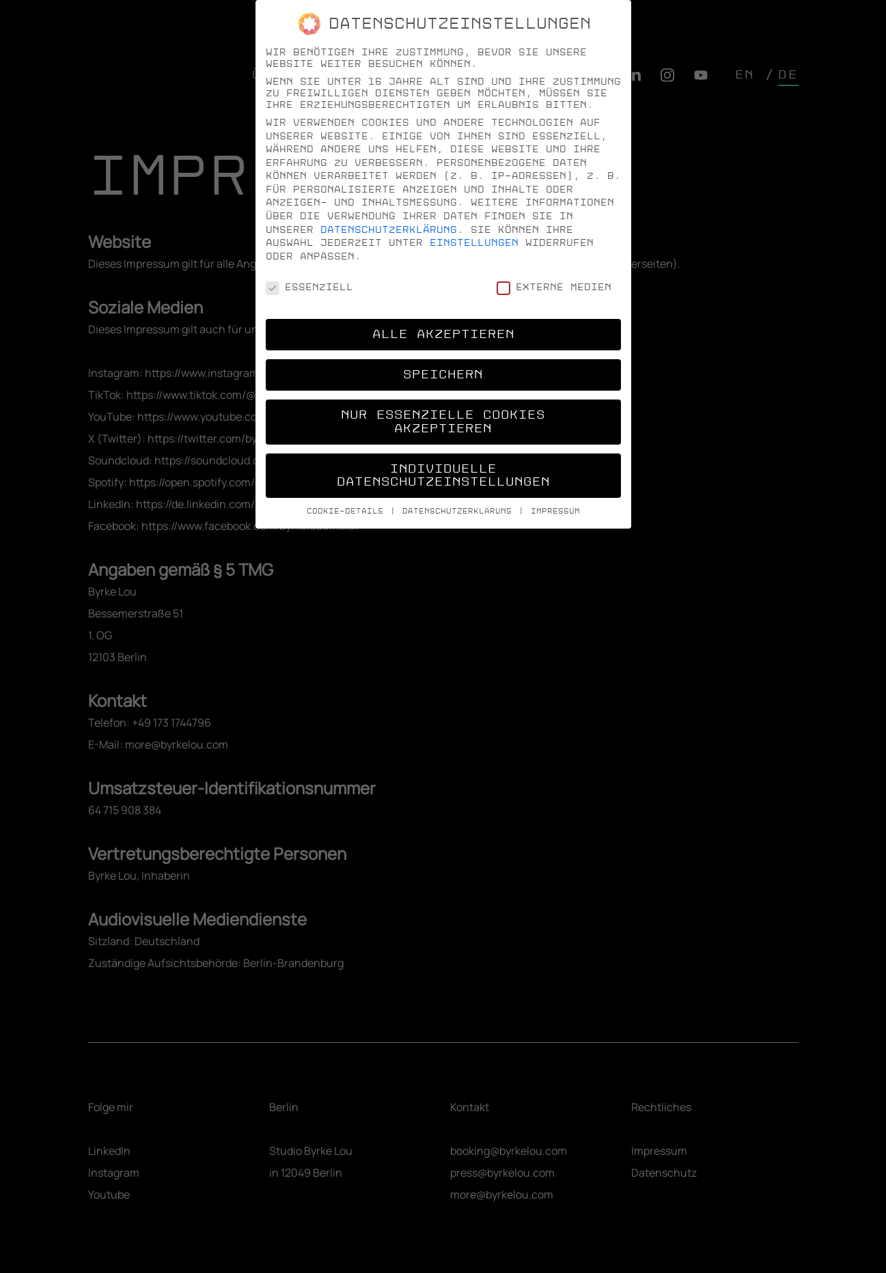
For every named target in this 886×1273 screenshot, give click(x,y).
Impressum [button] (555, 511)
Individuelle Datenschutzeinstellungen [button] (443, 476)
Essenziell (309, 287)
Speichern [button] (443, 374)
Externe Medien (554, 287)
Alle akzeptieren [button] (443, 334)
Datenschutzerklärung (388, 230)
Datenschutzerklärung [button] (459, 511)
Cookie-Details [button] (348, 511)
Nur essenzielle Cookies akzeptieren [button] (443, 422)
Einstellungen (474, 243)
